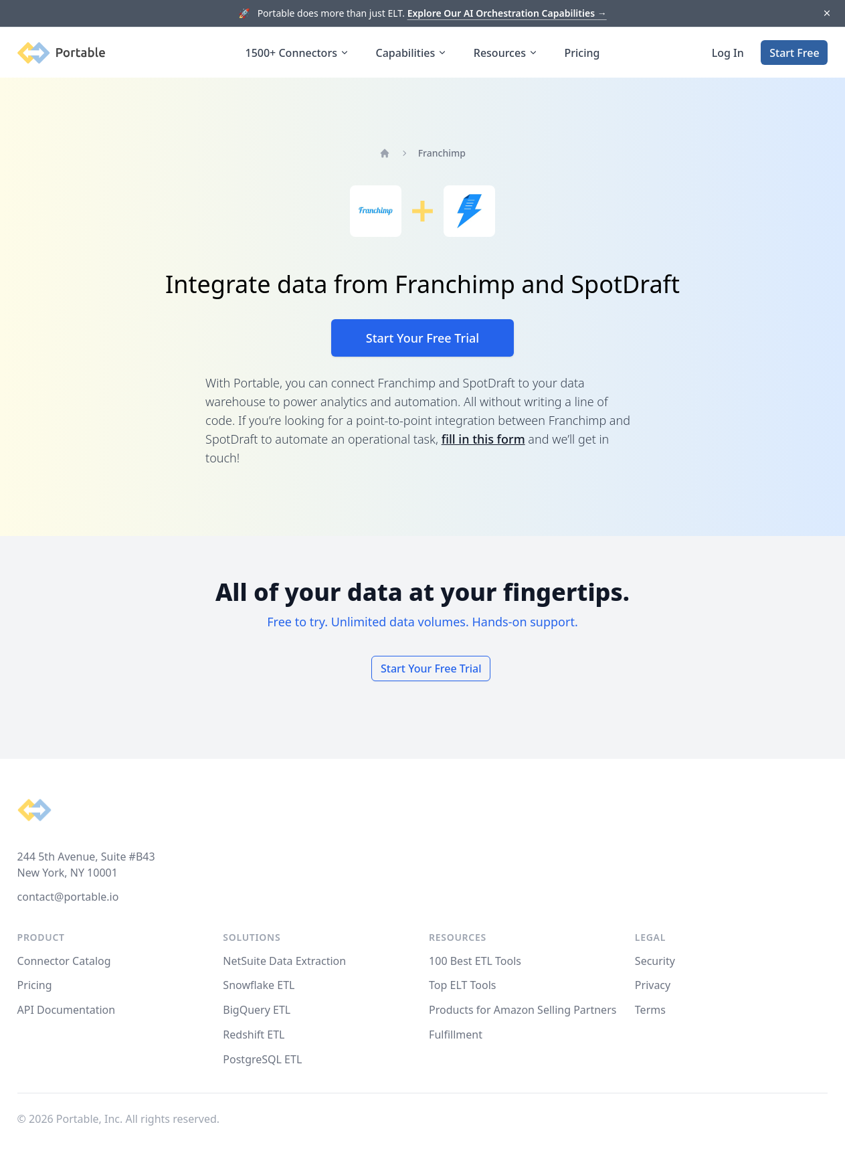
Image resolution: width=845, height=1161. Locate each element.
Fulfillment (455, 1034)
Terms (650, 1009)
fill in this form (483, 439)
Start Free (794, 53)
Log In (728, 53)
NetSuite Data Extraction (284, 961)
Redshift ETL (253, 1034)
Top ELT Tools (462, 985)
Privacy (652, 985)
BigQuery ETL (256, 1009)
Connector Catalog (64, 961)
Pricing (582, 53)
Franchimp (442, 153)
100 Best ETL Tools (475, 961)
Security (655, 961)
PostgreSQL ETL (262, 1059)
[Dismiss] (826, 13)
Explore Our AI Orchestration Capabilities (507, 13)
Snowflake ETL (258, 985)
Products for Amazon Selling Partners (522, 1009)
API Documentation (66, 1009)
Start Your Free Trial (422, 338)
